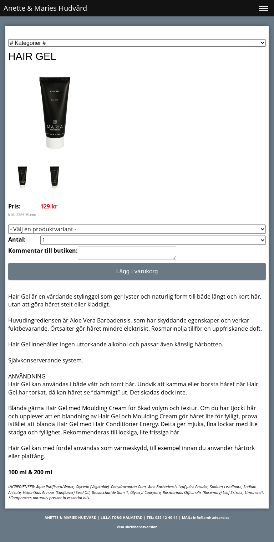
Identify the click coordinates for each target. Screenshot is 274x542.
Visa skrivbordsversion (137, 528)
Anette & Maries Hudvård (45, 8)
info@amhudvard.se (211, 519)
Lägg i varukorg (137, 273)
